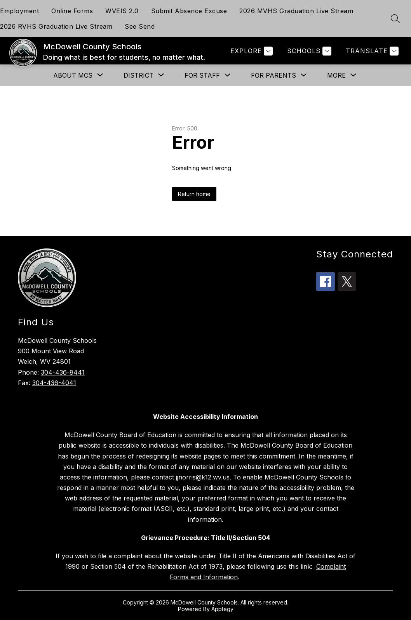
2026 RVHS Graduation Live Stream (56, 26)
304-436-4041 (54, 383)
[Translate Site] (371, 51)
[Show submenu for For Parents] (273, 75)
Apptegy (222, 609)
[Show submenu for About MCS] (72, 75)
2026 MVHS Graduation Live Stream (296, 11)
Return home (194, 194)
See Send (140, 26)
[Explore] (250, 51)
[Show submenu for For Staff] (202, 75)
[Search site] (395, 18)
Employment (19, 11)
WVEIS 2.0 (122, 11)
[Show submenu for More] (336, 75)
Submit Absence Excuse (189, 11)
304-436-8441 (63, 372)
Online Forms (72, 11)
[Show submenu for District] (138, 75)
